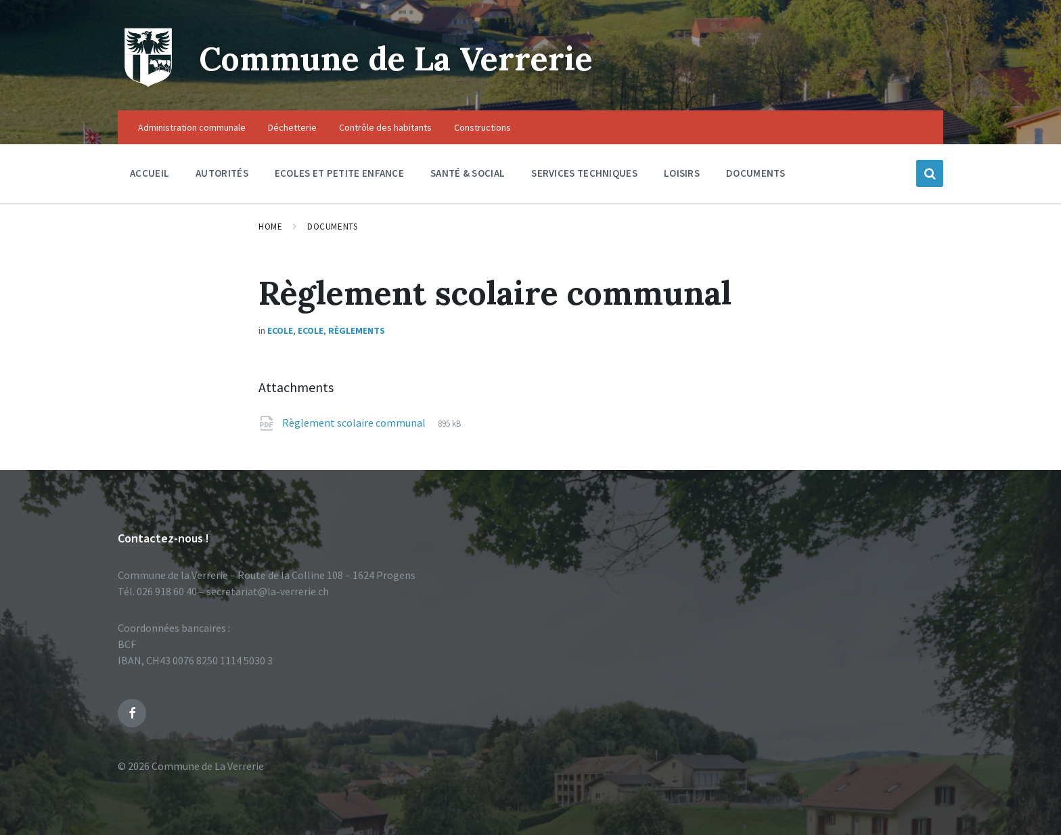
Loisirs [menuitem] (682, 173)
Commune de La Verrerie (396, 58)
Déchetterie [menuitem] (292, 127)
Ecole (280, 330)
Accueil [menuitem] (149, 173)
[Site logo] (148, 84)
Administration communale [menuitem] (192, 127)
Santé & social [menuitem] (467, 173)
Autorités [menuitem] (222, 173)
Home (270, 226)
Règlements (356, 330)
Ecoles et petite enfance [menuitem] (339, 173)
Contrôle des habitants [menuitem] (385, 127)
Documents (332, 226)
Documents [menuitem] (756, 173)
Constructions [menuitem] (482, 127)
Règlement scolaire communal (355, 422)
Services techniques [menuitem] (584, 173)
